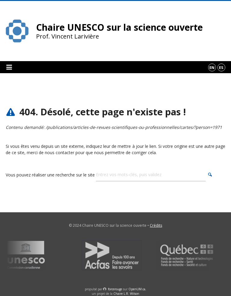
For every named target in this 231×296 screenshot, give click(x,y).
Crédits (156, 225)
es (221, 67)
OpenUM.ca (136, 289)
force (115, 289)
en (211, 67)
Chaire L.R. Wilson (126, 293)
